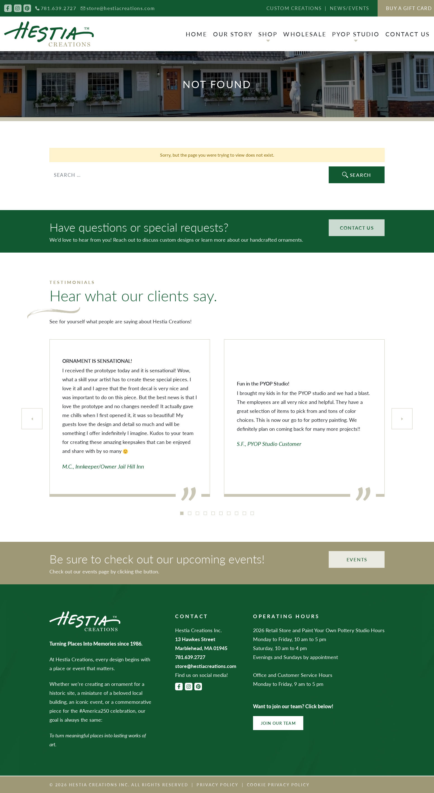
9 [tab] (244, 513)
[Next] (402, 418)
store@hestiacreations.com (121, 8)
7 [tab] (228, 513)
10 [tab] (252, 513)
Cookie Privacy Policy (278, 784)
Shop (268, 33)
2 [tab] (189, 513)
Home (197, 33)
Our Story (233, 33)
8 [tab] (236, 513)
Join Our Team (278, 723)
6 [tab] (221, 513)
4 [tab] (205, 513)
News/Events (349, 8)
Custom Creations (293, 8)
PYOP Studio (356, 33)
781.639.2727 (59, 8)
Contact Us (407, 33)
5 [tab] (213, 513)
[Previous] (32, 418)
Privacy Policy (217, 784)
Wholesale (304, 33)
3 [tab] (197, 513)
